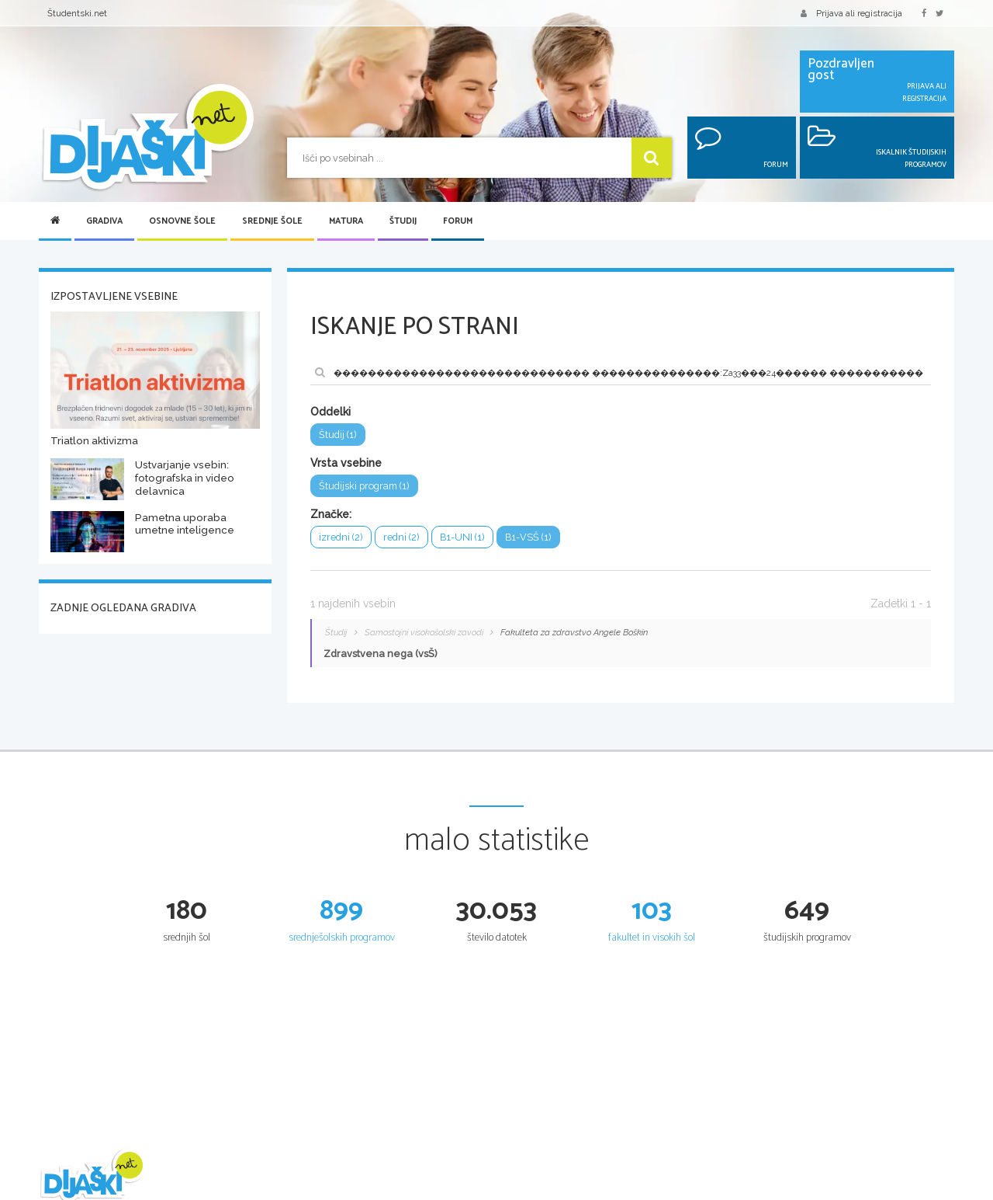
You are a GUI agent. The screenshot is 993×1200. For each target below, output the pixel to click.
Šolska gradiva (223, 1191)
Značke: (330, 514)
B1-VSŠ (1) (525, 537)
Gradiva (104, 221)
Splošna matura (691, 1191)
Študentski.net (77, 13)
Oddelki (330, 411)
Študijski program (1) (364, 486)
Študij (403, 221)
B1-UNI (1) (460, 537)
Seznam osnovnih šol (392, 1191)
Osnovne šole (182, 221)
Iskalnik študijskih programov (874, 1191)
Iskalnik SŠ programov (549, 1191)
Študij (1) (337, 434)
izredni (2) (340, 537)
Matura (346, 221)
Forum (457, 221)
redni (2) (400, 537)
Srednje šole (272, 221)
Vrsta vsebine (346, 463)
